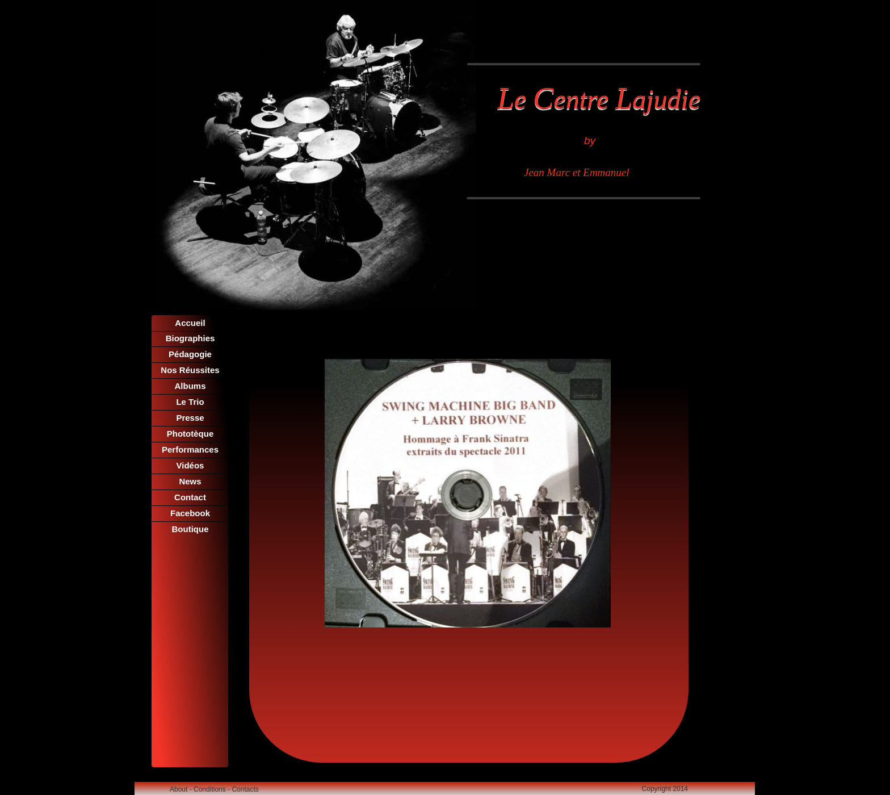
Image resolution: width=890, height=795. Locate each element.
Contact (190, 497)
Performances (190, 449)
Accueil (190, 323)
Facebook (190, 513)
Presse (190, 417)
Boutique (190, 529)
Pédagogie (190, 354)
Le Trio (190, 402)
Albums (189, 386)
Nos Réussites (190, 370)
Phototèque (190, 433)
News (190, 481)
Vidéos (190, 465)
